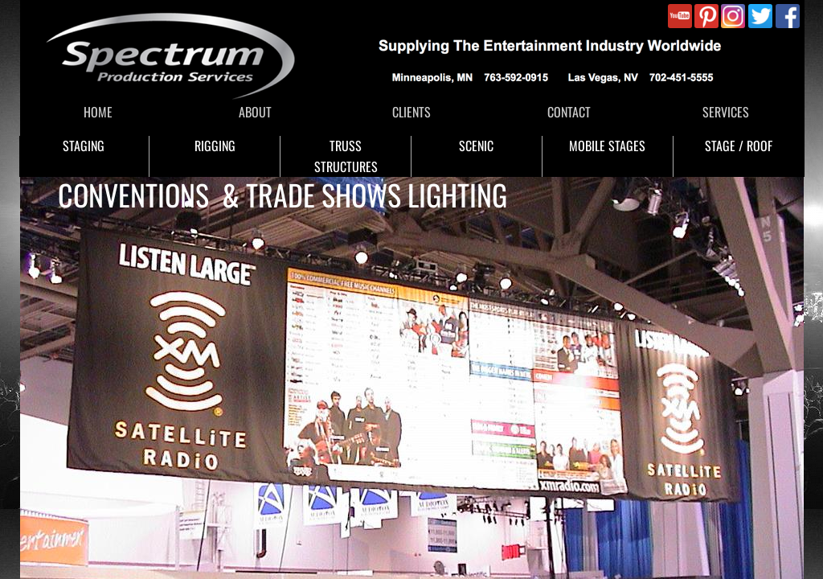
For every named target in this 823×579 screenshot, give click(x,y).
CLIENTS (411, 111)
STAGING (83, 145)
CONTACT (569, 111)
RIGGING (214, 145)
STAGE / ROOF (738, 145)
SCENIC (476, 145)
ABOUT (255, 111)
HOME (98, 111)
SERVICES (725, 111)
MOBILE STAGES (607, 145)
